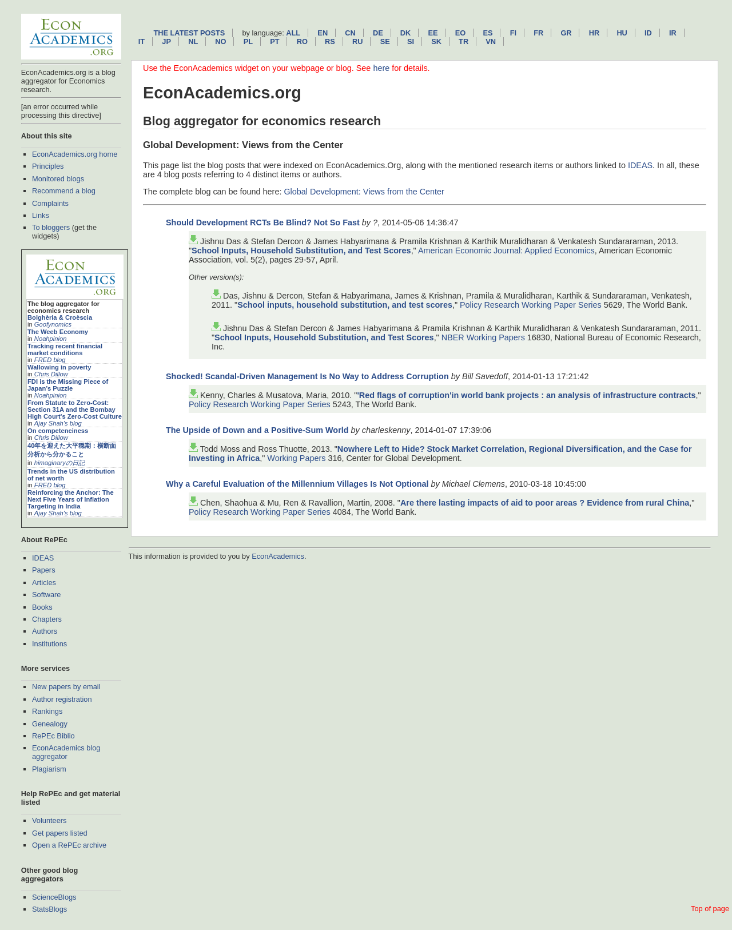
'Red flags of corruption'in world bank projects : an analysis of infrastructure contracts (526, 395)
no (220, 41)
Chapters (47, 619)
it (141, 41)
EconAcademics (278, 556)
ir (673, 33)
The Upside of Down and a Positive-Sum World (258, 430)
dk (405, 33)
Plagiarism (49, 769)
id (648, 33)
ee (433, 33)
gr (565, 33)
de (378, 33)
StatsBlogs (49, 909)
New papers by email (66, 686)
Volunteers (49, 820)
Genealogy (49, 724)
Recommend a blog (64, 190)
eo (460, 33)
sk (436, 41)
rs (330, 41)
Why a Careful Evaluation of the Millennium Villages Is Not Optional (297, 483)
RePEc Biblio (53, 736)
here (381, 68)
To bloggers (51, 227)
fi (513, 33)
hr (594, 33)
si (410, 41)
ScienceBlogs (54, 897)
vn (491, 41)
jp (166, 41)
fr (538, 33)
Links (40, 215)
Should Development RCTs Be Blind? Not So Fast (263, 222)
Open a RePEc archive (69, 845)
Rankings (47, 711)
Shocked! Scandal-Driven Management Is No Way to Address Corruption (307, 376)
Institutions (49, 643)
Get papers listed (59, 833)
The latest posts (189, 33)
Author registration (62, 699)
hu (621, 33)
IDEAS (43, 558)
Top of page (710, 908)
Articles (44, 582)
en (322, 33)
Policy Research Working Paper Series (531, 304)
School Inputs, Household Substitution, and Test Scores (301, 250)
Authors (44, 631)
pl (248, 41)
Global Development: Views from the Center (364, 191)
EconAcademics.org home (74, 154)
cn (350, 33)
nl (193, 41)
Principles (47, 166)
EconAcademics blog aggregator (66, 752)
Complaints (50, 203)
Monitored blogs (58, 178)
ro (302, 41)
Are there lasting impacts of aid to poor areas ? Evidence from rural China (544, 502)
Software (46, 594)
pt (274, 41)
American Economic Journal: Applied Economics (506, 250)
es (487, 33)
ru (357, 41)
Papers (43, 570)
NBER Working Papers (483, 337)
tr (463, 41)
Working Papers (296, 458)
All (293, 33)
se (385, 41)
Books (42, 607)
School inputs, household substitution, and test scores (344, 304)
